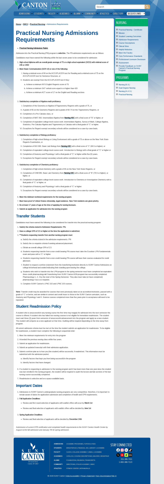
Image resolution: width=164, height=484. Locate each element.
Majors (96, 456)
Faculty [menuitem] (51, 13)
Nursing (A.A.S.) (125, 91)
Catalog (69, 456)
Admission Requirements (129, 40)
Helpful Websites (125, 50)
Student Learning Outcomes (130, 36)
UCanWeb (100, 448)
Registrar (105, 456)
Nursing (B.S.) (124, 85)
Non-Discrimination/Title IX (106, 476)
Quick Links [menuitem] (135, 13)
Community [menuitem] (90, 13)
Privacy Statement (88, 476)
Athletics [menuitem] (104, 13)
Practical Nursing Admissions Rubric (33, 48)
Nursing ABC (69, 118)
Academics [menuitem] (64, 13)
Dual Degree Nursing (127, 88)
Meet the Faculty (125, 53)
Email (91, 452)
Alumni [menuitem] (77, 13)
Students (58, 448)
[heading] (32, 5)
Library (92, 448)
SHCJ (25, 24)
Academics (58, 456)
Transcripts (90, 460)
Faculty (57, 452)
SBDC (93, 464)
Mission (122, 33)
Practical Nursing (37, 24)
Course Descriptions (127, 43)
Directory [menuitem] (118, 13)
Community (58, 464)
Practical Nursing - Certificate (130, 30)
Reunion (80, 460)
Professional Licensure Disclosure (132, 59)
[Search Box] (120, 7)
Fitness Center (72, 468)
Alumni (56, 460)
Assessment (124, 63)
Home (18, 24)
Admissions (58, 444)
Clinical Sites (124, 46)
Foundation (71, 460)
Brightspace (71, 448)
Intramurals (85, 468)
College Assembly (79, 452)
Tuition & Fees (90, 444)
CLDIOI (68, 452)
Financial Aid (83, 448)
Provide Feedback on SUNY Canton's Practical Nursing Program (130, 68)
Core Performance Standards (130, 56)
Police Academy (82, 464)
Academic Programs (74, 444)
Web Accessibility (72, 476)
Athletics (58, 468)
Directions (70, 464)
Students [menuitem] (39, 13)
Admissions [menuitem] (24, 13)
